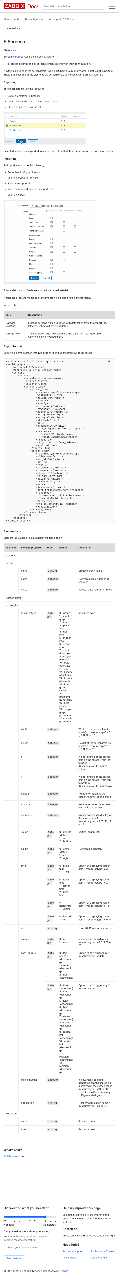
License (64, 1270)
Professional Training (103, 1251)
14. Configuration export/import (43, 19)
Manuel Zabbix (12, 19)
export (16, 56)
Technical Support (73, 1251)
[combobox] (74, 6)
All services (69, 1257)
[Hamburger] (112, 6)
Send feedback (14, 1258)
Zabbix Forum (99, 1257)
